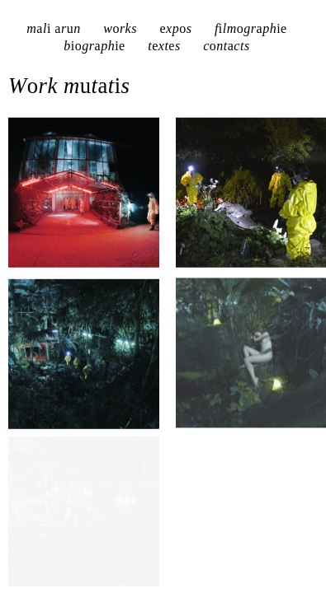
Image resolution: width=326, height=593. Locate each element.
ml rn (53, 28)
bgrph (94, 46)
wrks (120, 28)
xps (175, 28)
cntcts (226, 46)
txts (164, 46)
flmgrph (251, 28)
